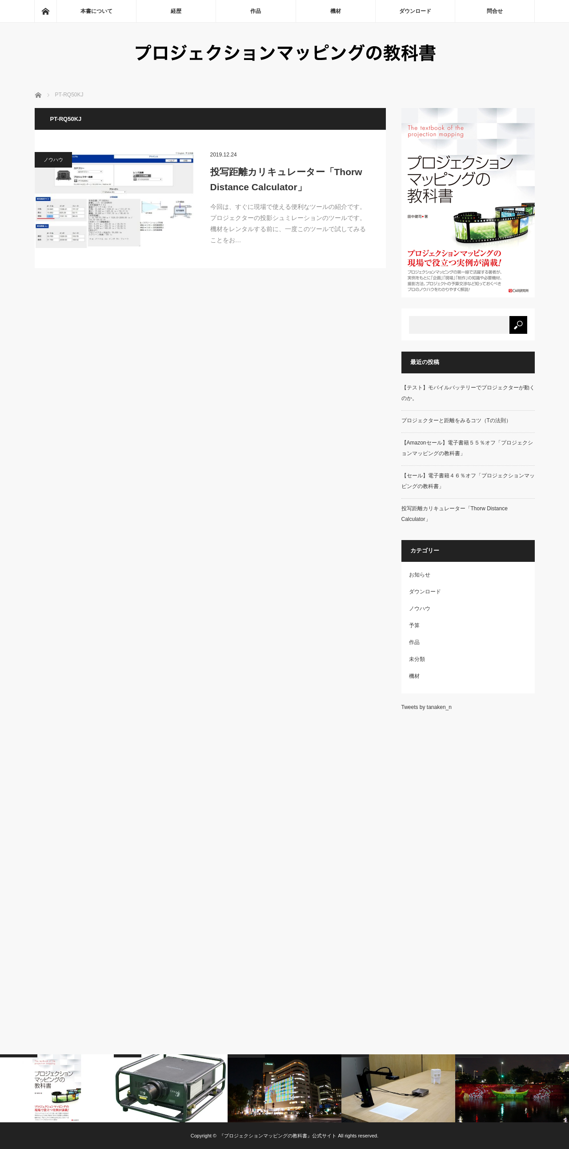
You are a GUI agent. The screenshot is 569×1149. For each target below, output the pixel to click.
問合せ (495, 11)
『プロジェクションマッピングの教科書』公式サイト (278, 1135)
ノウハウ (53, 159)
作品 (255, 11)
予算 (414, 625)
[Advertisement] (468, 854)
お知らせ (419, 575)
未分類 (417, 659)
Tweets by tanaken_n (426, 707)
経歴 (176, 11)
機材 (335, 11)
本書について (96, 11)
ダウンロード (415, 11)
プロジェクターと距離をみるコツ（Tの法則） (456, 420)
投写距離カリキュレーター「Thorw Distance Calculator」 (286, 179)
